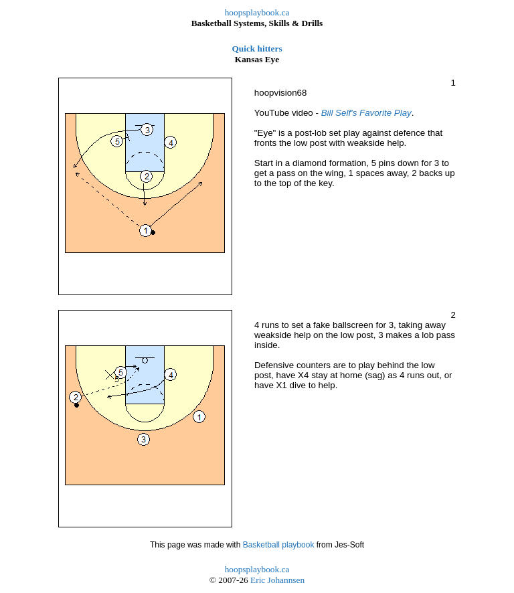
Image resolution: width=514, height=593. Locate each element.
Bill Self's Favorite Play (366, 113)
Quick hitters (257, 49)
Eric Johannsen (277, 580)
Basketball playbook (279, 544)
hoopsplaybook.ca (257, 12)
